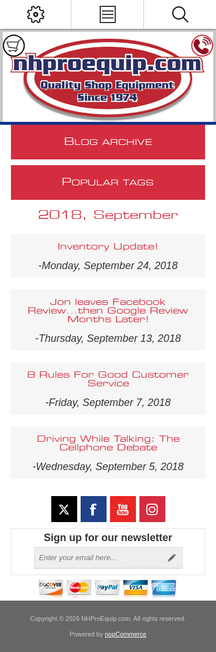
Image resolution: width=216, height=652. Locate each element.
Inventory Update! (108, 247)
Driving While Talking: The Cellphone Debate (108, 443)
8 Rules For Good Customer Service (108, 379)
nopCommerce (125, 634)
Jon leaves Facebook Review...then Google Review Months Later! (108, 311)
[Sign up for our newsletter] (98, 557)
